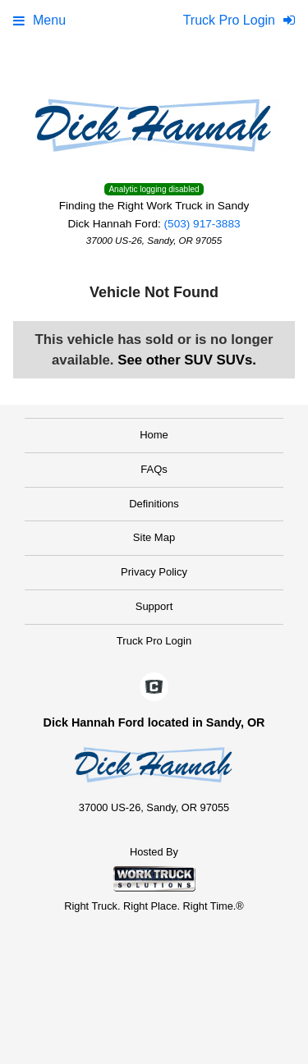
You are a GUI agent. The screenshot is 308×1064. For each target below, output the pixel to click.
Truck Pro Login (154, 641)
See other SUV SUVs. (186, 360)
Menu (39, 20)
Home (154, 435)
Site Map (154, 537)
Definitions (154, 504)
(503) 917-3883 (202, 224)
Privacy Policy (154, 572)
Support (154, 606)
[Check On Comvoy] (154, 688)
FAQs (154, 469)
